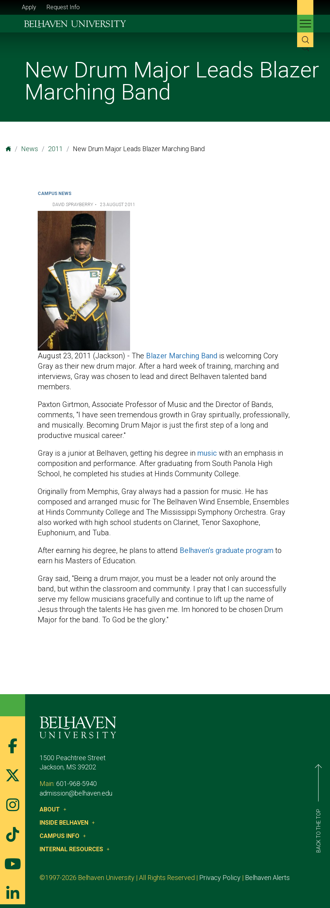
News (29, 149)
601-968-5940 (76, 783)
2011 (55, 149)
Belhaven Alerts (267, 877)
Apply (29, 7)
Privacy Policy (220, 877)
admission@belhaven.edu (76, 793)
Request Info (63, 7)
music (207, 453)
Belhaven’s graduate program (226, 550)
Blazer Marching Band (181, 355)
